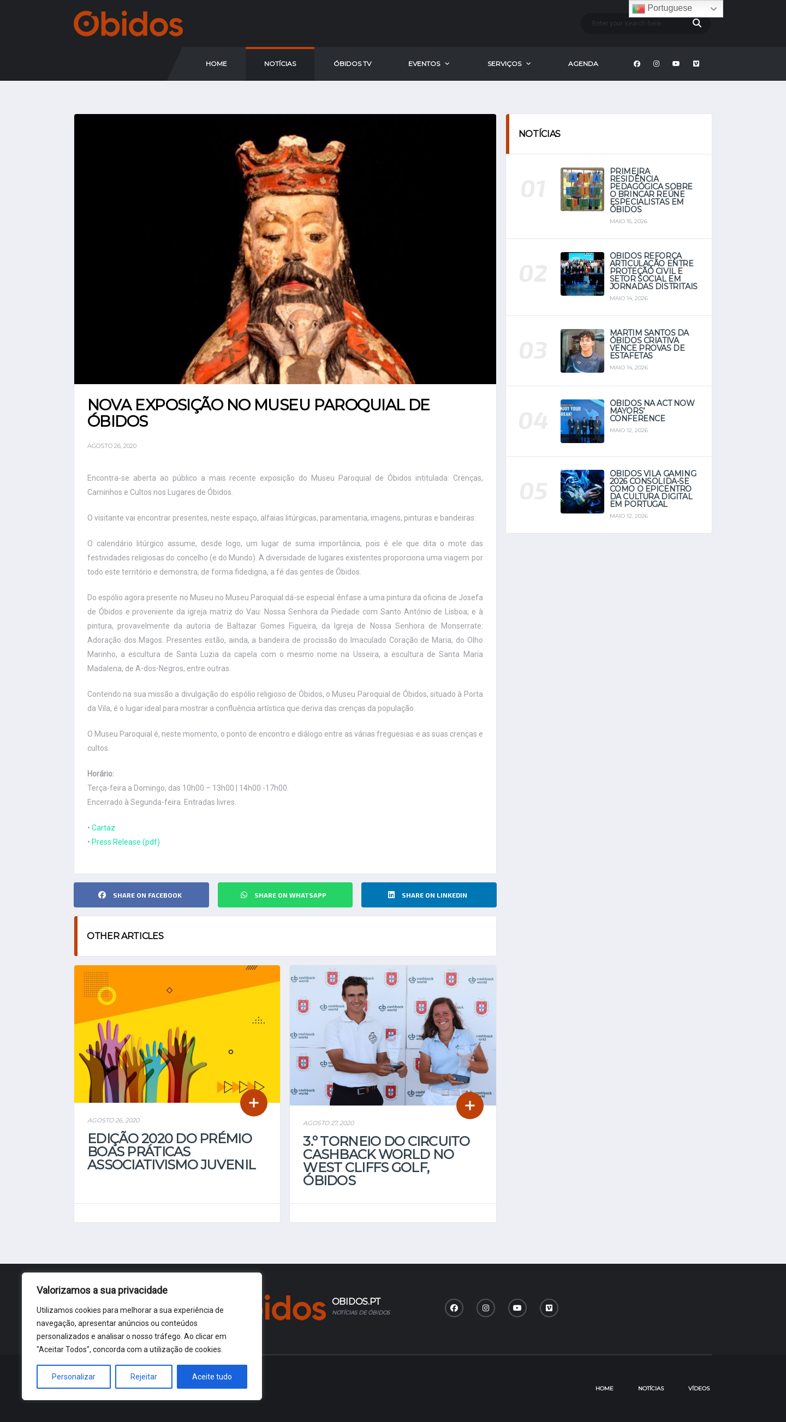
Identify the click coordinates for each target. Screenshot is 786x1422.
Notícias (280, 63)
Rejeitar (143, 1376)
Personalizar (74, 1376)
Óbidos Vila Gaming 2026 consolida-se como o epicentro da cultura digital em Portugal (653, 489)
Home (216, 63)
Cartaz (103, 827)
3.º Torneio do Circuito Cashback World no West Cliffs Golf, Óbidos (386, 1160)
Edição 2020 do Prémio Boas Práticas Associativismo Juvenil (171, 1152)
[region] (142, 1336)
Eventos (424, 63)
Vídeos (699, 1388)
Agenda (583, 63)
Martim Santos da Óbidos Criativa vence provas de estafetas (649, 344)
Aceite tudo (212, 1376)
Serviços (504, 63)
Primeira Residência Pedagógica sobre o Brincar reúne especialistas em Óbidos (651, 190)
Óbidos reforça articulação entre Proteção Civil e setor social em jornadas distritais (654, 271)
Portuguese (662, 8)
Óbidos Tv (352, 63)
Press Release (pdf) (126, 842)
